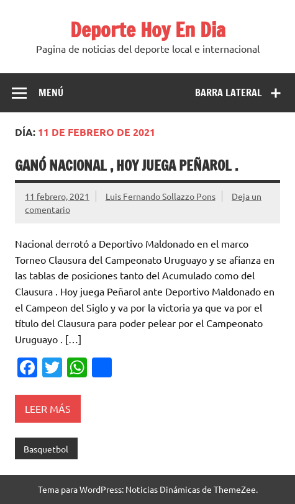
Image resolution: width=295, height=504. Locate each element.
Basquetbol (46, 448)
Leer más (48, 408)
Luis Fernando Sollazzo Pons (161, 196)
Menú (51, 92)
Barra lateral (228, 92)
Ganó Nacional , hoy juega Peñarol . (126, 165)
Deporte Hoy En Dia (147, 30)
